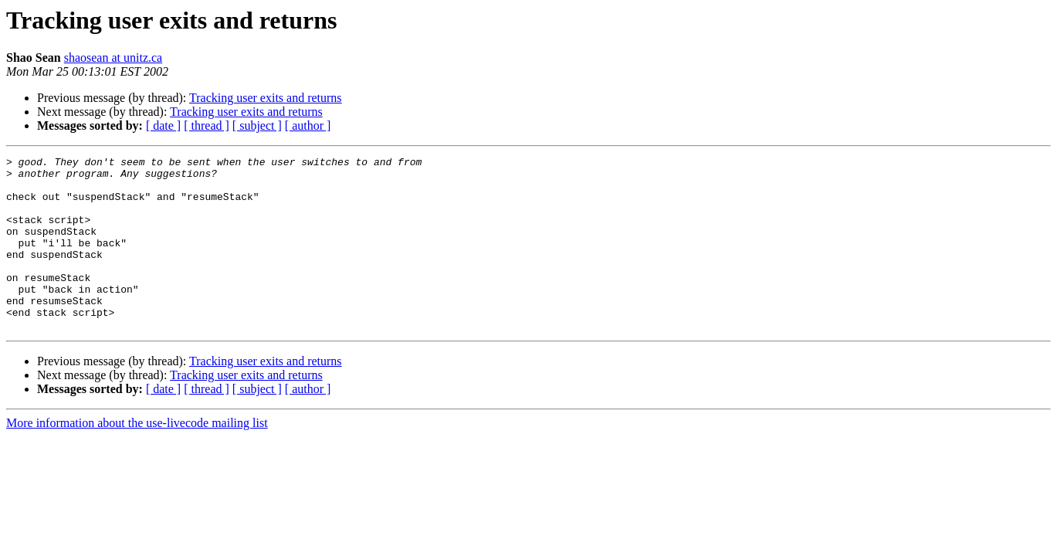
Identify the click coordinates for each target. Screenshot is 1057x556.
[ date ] (163, 125)
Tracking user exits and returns (265, 97)
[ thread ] (206, 125)
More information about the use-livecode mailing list (137, 457)
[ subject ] (257, 125)
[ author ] (308, 125)
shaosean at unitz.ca (113, 57)
